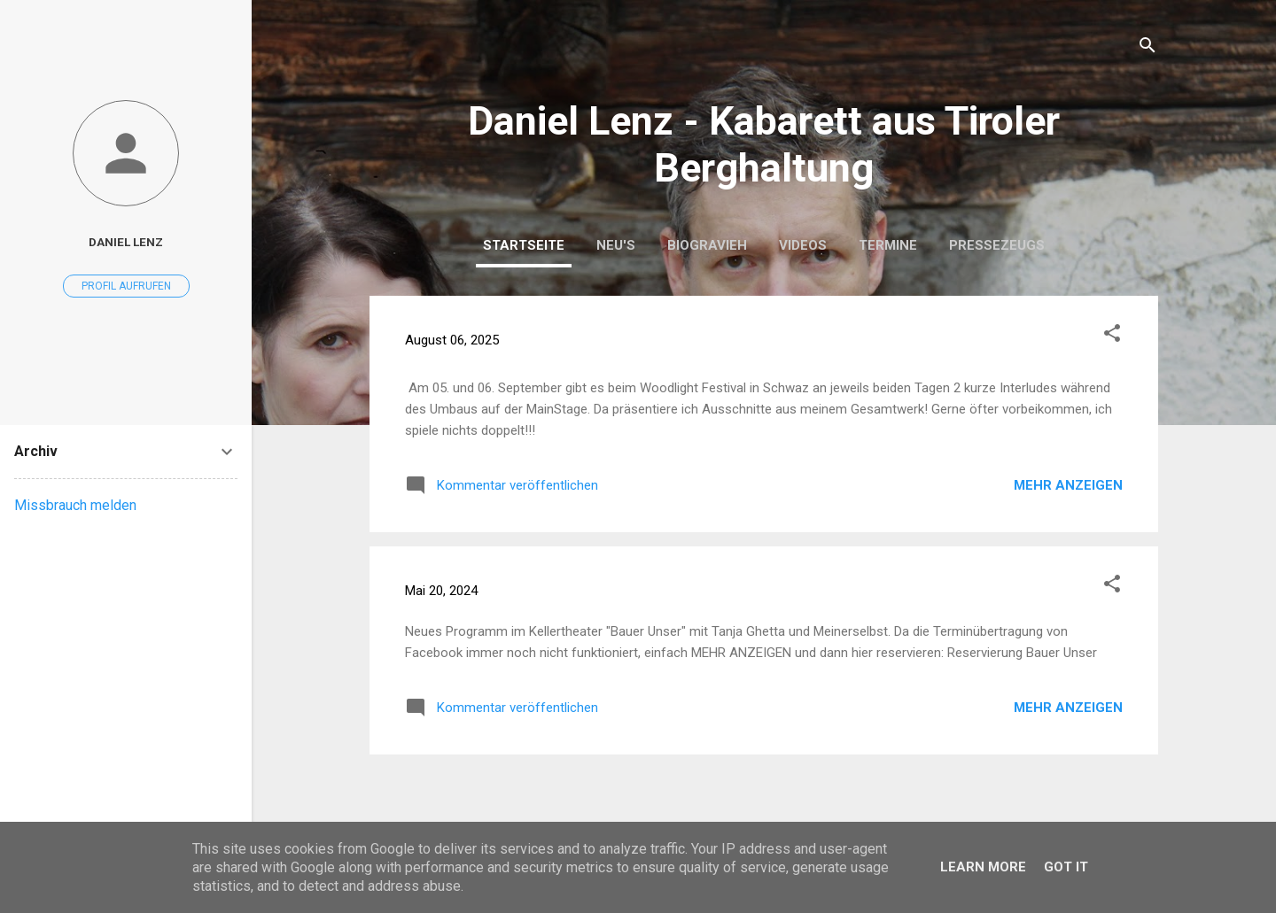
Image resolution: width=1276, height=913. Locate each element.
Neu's (615, 245)
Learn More (983, 867)
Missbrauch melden (75, 505)
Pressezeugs (997, 245)
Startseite (523, 245)
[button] (1112, 336)
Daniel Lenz (126, 242)
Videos (803, 245)
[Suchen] (1147, 48)
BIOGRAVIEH (707, 245)
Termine (888, 245)
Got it (1066, 867)
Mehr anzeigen (1068, 485)
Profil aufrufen (126, 286)
